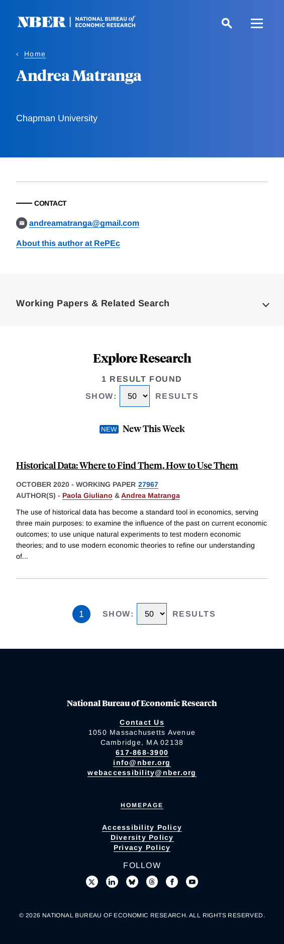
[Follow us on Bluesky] (132, 882)
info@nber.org (141, 762)
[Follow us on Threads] (152, 882)
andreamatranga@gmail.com (84, 223)
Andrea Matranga (150, 495)
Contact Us (142, 722)
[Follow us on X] (92, 882)
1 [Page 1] (81, 614)
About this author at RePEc (68, 243)
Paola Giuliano (87, 495)
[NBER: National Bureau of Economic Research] (84, 25)
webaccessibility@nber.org (141, 772)
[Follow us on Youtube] (192, 882)
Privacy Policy (142, 847)
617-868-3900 (142, 752)
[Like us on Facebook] (172, 882)
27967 (148, 484)
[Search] (227, 23)
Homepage (142, 805)
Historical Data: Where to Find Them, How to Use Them (127, 465)
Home (35, 54)
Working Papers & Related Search (93, 303)
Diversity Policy (142, 837)
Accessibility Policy (142, 827)
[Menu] (257, 23)
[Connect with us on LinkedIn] (112, 882)
